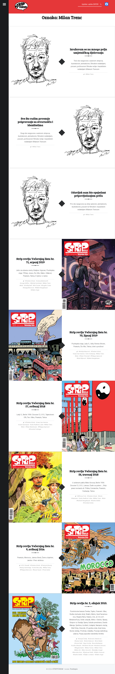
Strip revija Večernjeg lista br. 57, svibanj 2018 (35, 404)
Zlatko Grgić (35, 290)
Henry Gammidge (25, 567)
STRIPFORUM (57, 669)
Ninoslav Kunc (77, 652)
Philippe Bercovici (26, 570)
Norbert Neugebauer (83, 500)
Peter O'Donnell (85, 356)
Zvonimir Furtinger (35, 429)
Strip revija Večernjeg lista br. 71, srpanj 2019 (35, 260)
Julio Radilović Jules (37, 424)
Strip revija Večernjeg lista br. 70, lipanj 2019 (88, 333)
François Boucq (47, 565)
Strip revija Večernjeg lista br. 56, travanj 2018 (88, 472)
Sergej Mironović (29, 287)
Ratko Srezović (99, 652)
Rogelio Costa (46, 285)
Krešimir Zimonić (100, 645)
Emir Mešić (99, 641)
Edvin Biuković (89, 641)
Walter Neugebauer (42, 287)
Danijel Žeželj (83, 638)
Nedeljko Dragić (98, 650)
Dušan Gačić (79, 641)
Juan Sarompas (24, 424)
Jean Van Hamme (79, 354)
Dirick (100, 496)
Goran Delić (78, 643)
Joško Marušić (76, 645)
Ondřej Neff (28, 285)
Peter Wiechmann (31, 427)
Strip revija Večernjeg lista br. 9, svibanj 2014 (35, 547)
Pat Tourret (37, 285)
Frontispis (73, 669)
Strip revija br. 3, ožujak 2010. (88, 603)
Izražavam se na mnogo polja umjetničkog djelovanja (88, 50)
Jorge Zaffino (25, 283)
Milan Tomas (89, 647)
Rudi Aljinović (82, 358)
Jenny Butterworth (42, 281)
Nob (21, 285)
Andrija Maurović (84, 351)
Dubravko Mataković (95, 638)
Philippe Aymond (96, 356)
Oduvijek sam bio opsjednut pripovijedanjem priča (88, 194)
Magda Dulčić (79, 647)
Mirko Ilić (78, 650)
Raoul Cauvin (38, 570)
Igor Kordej (87, 643)
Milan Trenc (89, 74)
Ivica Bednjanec (97, 643)
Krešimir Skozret (88, 645)
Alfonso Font (82, 496)
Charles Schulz (30, 281)
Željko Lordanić (89, 654)
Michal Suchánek (36, 283)
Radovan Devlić (88, 652)
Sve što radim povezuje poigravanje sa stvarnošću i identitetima (35, 122)
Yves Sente (46, 570)
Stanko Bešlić (96, 500)
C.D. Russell (25, 565)
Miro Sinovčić (86, 650)
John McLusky (37, 567)
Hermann (75, 498)
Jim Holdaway (90, 354)
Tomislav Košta (88, 503)
